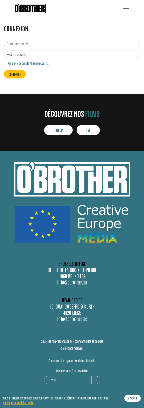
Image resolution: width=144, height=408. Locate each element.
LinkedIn (90, 361)
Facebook (54, 361)
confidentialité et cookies (89, 341)
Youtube (79, 361)
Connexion (15, 74)
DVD (88, 130)
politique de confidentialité (18, 403)
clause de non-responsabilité (56, 341)
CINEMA (58, 130)
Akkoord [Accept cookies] (132, 398)
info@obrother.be (72, 282)
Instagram (67, 361)
